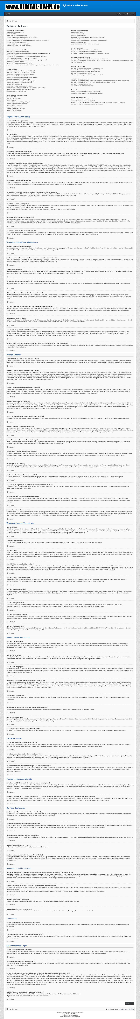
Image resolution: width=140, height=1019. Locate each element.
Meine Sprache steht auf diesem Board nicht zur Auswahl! (22, 58)
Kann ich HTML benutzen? (14, 98)
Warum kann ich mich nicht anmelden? (17, 39)
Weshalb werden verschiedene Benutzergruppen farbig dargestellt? (89, 40)
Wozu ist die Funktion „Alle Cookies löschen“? (19, 45)
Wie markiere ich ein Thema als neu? (16, 91)
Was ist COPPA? (11, 34)
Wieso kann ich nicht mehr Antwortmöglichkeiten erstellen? (22, 77)
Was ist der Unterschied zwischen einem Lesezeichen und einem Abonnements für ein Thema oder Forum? (100, 80)
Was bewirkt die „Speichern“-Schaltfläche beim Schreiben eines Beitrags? (26, 87)
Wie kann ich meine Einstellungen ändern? (18, 51)
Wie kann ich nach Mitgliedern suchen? (81, 73)
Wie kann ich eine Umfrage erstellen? (17, 76)
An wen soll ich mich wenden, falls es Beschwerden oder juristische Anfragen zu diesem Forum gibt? (98, 102)
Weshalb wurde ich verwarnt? (14, 84)
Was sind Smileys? (12, 100)
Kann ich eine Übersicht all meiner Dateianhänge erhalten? (87, 93)
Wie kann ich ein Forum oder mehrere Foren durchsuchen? (87, 68)
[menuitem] (7, 14)
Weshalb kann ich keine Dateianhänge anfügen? (19, 82)
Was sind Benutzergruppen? (78, 35)
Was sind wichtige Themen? (14, 107)
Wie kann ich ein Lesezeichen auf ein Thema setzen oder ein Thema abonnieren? (93, 82)
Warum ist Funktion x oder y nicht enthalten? (83, 100)
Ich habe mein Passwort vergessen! (16, 42)
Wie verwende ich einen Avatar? (15, 61)
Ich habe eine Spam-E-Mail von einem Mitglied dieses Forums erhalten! (90, 53)
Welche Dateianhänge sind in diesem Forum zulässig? (85, 91)
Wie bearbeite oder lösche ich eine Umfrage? (19, 79)
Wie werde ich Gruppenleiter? (79, 39)
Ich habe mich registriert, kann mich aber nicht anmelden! (22, 37)
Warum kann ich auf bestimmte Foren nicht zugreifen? (21, 81)
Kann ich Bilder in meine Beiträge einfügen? (18, 102)
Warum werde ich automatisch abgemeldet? (18, 44)
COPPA (102, 165)
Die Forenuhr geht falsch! (13, 55)
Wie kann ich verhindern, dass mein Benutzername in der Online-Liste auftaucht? (28, 53)
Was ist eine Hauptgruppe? (78, 42)
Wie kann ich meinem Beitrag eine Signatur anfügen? (21, 74)
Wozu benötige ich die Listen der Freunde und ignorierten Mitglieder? (89, 59)
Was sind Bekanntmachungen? (15, 105)
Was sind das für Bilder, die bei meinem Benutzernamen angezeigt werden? (27, 60)
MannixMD (75, 1015)
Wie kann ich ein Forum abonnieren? (81, 84)
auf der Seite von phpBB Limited (58, 953)
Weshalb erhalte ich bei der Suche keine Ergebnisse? (85, 69)
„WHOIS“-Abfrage (12, 977)
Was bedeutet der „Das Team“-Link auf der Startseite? (85, 44)
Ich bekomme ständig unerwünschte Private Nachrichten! (86, 51)
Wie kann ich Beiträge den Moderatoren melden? (20, 86)
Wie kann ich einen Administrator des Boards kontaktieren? (87, 104)
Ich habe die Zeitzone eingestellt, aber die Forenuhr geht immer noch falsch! (27, 56)
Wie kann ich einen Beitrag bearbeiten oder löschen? (21, 72)
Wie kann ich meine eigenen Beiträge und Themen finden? (87, 75)
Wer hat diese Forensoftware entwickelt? (82, 99)
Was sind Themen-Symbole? (14, 110)
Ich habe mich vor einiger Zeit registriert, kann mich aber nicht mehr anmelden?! (28, 40)
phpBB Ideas (90, 963)
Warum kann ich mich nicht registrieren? (17, 35)
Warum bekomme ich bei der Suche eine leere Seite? (85, 71)
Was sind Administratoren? (78, 32)
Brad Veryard (74, 1013)
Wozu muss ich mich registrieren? (16, 32)
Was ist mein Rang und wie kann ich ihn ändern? (20, 63)
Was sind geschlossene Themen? (15, 108)
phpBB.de (122, 296)
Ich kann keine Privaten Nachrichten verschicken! (84, 49)
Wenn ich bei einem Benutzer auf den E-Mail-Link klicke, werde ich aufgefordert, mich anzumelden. (33, 65)
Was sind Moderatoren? (77, 34)
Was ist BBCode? (11, 96)
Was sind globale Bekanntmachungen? (17, 103)
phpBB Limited (109, 296)
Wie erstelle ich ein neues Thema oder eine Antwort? (21, 70)
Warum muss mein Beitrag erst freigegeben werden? (21, 89)
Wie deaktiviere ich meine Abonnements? (82, 85)
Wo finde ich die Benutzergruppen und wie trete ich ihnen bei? (87, 37)
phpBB (64, 1012)
